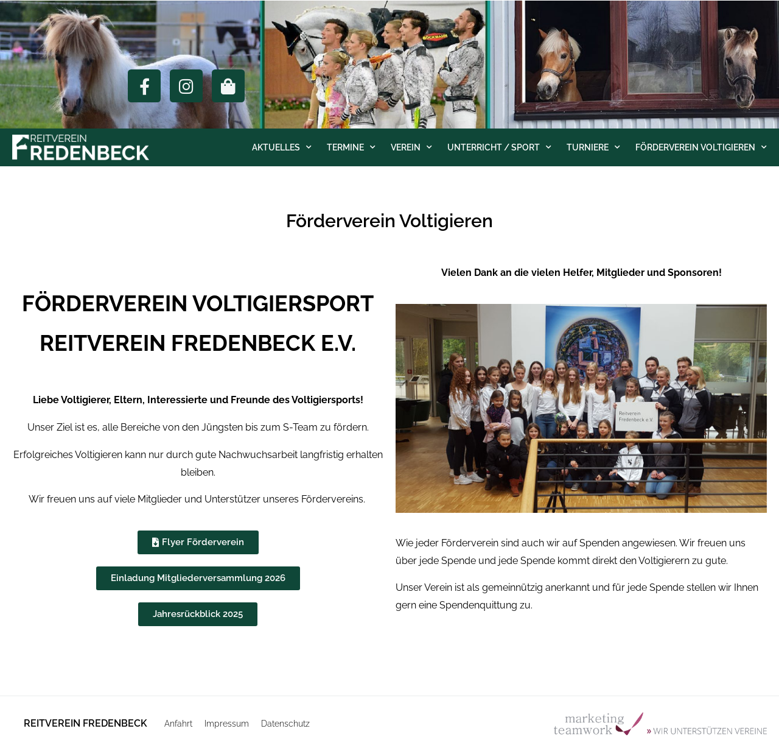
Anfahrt (178, 723)
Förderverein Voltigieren (701, 147)
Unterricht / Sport (499, 147)
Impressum (226, 723)
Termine (351, 147)
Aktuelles (282, 147)
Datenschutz (285, 723)
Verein (411, 147)
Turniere (593, 147)
